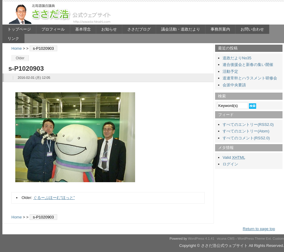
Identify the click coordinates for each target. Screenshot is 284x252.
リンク (13, 38)
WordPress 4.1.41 (201, 238)
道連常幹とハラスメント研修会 (250, 78)
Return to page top (259, 229)
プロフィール (53, 29)
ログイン (230, 164)
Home (16, 48)
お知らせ (109, 29)
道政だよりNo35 (237, 58)
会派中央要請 (234, 85)
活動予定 (230, 71)
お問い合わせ (252, 29)
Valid (234, 157)
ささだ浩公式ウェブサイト (60, 13)
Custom (278, 238)
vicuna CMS (226, 238)
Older (20, 58)
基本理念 (83, 29)
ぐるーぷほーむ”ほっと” (54, 197)
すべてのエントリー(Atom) (246, 131)
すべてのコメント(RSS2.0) (246, 138)
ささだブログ (139, 29)
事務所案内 (220, 29)
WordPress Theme (251, 238)
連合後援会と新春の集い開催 (248, 64)
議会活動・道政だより (180, 29)
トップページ (19, 29)
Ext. (269, 238)
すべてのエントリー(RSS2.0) (248, 124)
